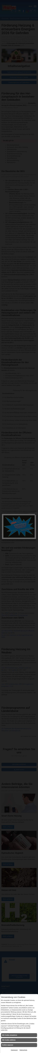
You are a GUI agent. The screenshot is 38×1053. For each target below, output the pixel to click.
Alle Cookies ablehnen (9, 1040)
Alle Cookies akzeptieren (9, 1035)
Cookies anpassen (7, 1045)
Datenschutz (23, 1050)
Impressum (14, 1050)
